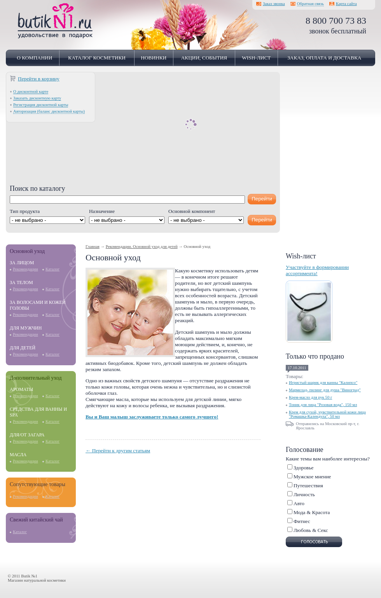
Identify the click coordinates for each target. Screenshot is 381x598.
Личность (304, 494)
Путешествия (308, 485)
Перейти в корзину (38, 79)
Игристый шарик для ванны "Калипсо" (323, 382)
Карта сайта (346, 4)
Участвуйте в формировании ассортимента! (317, 270)
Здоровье (303, 468)
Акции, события (204, 58)
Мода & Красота (312, 512)
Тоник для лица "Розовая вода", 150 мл (323, 405)
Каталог (52, 269)
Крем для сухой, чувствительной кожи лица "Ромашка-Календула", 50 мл (327, 414)
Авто (299, 503)
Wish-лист (256, 58)
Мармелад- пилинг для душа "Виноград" (325, 390)
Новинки (153, 58)
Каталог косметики (97, 58)
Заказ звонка (274, 4)
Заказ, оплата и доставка (324, 58)
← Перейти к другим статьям (118, 450)
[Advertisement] (143, 130)
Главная (93, 246)
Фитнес (302, 521)
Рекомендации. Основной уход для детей (142, 246)
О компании (34, 58)
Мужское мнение (312, 476)
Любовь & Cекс (311, 530)
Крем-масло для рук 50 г (310, 397)
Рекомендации (25, 269)
